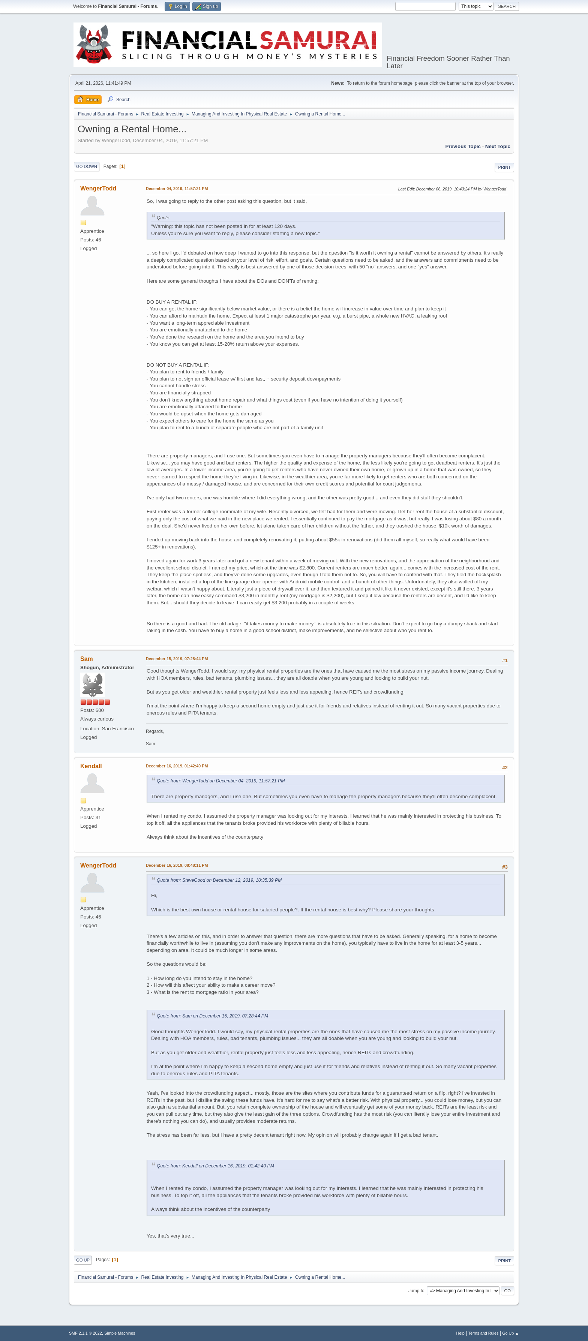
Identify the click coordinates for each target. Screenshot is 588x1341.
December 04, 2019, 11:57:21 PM (177, 188)
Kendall (91, 766)
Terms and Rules (483, 1333)
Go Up (83, 1260)
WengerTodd (98, 188)
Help (460, 1333)
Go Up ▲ (510, 1333)
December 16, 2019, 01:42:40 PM (177, 766)
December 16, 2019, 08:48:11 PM (177, 865)
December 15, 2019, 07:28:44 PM (177, 658)
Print (504, 167)
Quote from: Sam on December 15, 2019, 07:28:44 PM (212, 1016)
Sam (86, 659)
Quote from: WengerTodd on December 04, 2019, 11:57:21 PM (221, 781)
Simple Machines (119, 1333)
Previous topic (463, 146)
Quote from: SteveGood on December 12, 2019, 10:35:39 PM (219, 880)
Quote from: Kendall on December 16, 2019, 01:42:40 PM (215, 1166)
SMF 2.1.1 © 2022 (85, 1333)
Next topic (497, 146)
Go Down (86, 166)
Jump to (416, 1290)
